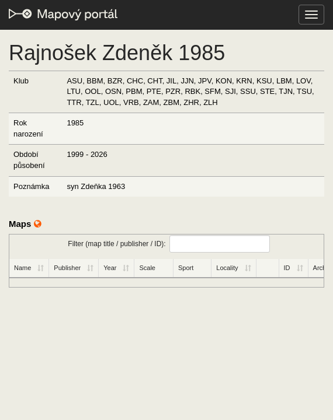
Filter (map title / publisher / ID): (168, 244)
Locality (227, 267)
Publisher (67, 267)
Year (109, 267)
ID (287, 267)
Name (22, 267)
